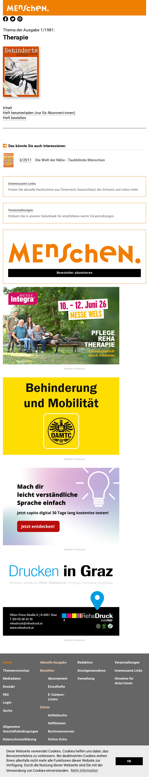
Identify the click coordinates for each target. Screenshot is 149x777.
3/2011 (25, 160)
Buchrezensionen (61, 731)
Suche (7, 711)
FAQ (6, 694)
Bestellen (47, 670)
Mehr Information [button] (84, 770)
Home (7, 662)
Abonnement (57, 678)
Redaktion (85, 662)
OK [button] (129, 761)
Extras (45, 707)
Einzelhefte (56, 687)
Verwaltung (85, 678)
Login (7, 702)
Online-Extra (57, 739)
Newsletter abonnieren (75, 273)
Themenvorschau (16, 670)
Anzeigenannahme (91, 670)
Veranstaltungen (20, 210)
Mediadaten (12, 678)
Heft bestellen (14, 118)
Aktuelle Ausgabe (53, 662)
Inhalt (7, 108)
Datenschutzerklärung (19, 739)
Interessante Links (22, 183)
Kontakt (9, 687)
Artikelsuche (57, 715)
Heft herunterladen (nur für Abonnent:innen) (39, 113)
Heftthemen (57, 723)
